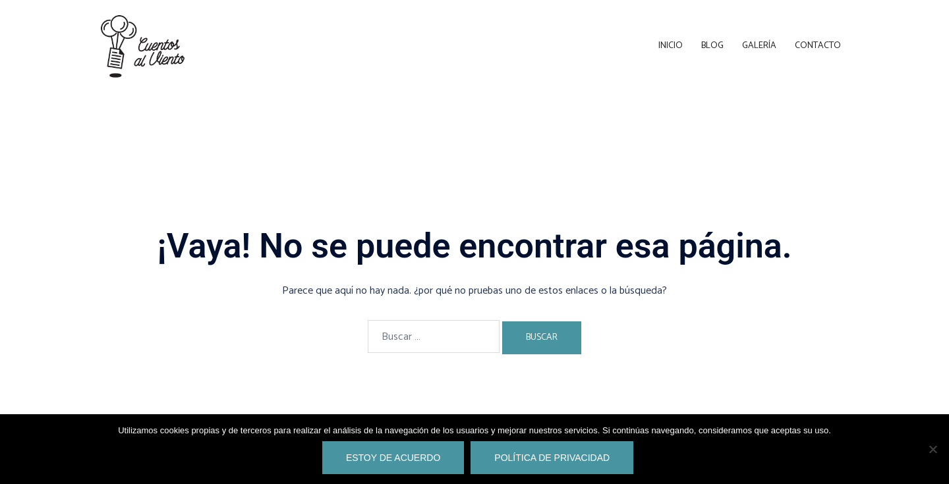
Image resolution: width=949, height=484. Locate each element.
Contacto (818, 45)
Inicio (670, 45)
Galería (759, 45)
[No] (932, 449)
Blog (712, 45)
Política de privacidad (552, 457)
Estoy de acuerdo (393, 457)
